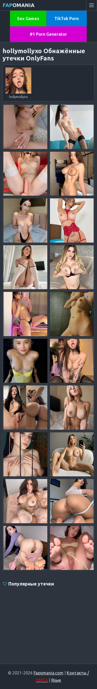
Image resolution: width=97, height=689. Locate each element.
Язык (56, 680)
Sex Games (28, 18)
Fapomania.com (48, 672)
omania (18, 5)
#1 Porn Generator (48, 34)
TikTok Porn (66, 18)
